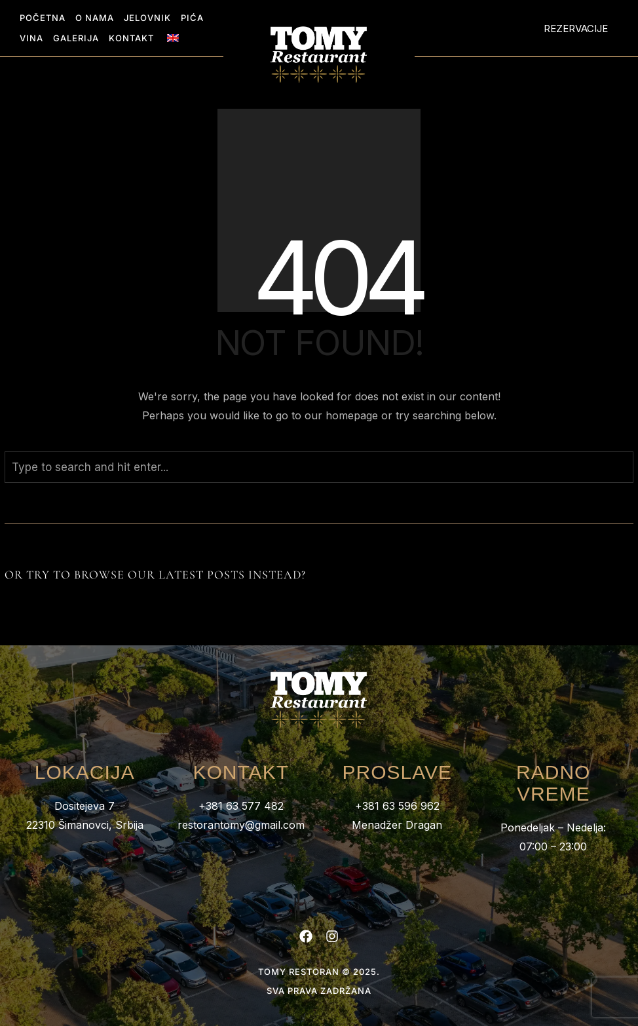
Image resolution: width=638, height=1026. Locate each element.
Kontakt (131, 38)
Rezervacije (576, 28)
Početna (43, 17)
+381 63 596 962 (397, 805)
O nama (94, 17)
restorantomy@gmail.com (241, 824)
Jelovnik (147, 17)
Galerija (76, 38)
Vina (31, 38)
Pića (192, 17)
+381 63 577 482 (241, 805)
